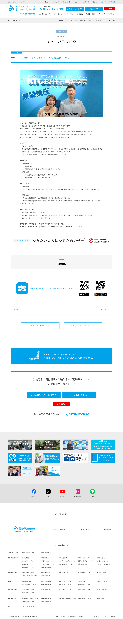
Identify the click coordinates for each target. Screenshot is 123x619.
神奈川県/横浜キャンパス (65, 564)
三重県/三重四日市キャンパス (29, 575)
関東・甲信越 (73, 20)
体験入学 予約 (94, 9)
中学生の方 (48, 2)
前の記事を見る (17, 310)
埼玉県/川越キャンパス (84, 558)
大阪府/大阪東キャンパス (84, 581)
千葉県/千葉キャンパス (47, 561)
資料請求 (109, 9)
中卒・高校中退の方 (67, 2)
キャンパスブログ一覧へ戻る (83, 325)
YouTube (62, 497)
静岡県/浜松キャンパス (65, 572)
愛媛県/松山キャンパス (28, 593)
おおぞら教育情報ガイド (62, 514)
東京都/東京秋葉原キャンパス (67, 561)
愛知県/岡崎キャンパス (84, 572)
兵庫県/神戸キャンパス (65, 584)
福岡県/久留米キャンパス (84, 598)
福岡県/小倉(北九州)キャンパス (30, 598)
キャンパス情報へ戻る (41, 325)
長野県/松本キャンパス (47, 567)
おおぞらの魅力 (58, 14)
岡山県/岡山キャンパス (28, 589)
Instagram (77, 497)
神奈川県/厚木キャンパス (103, 564)
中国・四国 (98, 20)
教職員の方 (86, 2)
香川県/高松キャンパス (102, 589)
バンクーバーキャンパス (28, 607)
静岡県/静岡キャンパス (47, 572)
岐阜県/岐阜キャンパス (47, 575)
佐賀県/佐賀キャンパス (103, 598)
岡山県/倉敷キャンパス (47, 589)
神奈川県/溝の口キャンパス (48, 564)
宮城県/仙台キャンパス (28, 552)
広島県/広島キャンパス (84, 589)
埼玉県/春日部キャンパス (65, 558)
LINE (92, 497)
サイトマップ (105, 616)
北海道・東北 (63, 20)
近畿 (90, 20)
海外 (114, 20)
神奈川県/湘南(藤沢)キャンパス (86, 564)
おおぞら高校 (22, 10)
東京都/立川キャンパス (102, 561)
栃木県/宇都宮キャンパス (28, 558)
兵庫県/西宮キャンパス (47, 584)
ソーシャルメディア (94, 616)
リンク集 (113, 616)
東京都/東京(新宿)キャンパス (85, 561)
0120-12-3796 (52, 9)
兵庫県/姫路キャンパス (84, 584)
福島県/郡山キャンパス (47, 552)
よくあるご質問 (83, 529)
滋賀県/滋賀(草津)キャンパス (29, 581)
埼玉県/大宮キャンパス (102, 558)
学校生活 (80, 14)
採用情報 (63, 616)
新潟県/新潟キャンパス (28, 567)
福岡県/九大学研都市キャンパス (67, 598)
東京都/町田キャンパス (28, 564)
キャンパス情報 (13, 20)
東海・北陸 (83, 20)
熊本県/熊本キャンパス (47, 601)
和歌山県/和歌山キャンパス (29, 584)
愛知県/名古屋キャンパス (103, 572)
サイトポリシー (83, 616)
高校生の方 (56, 2)
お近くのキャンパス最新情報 (107, 2)
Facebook (34, 497)
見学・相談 (101, 14)
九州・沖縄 (107, 20)
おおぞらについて (44, 14)
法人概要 (56, 616)
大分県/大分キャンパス (28, 601)
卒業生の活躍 (90, 14)
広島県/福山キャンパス (65, 589)
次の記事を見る (106, 310)
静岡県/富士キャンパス (28, 572)
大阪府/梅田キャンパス (65, 581)
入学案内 (111, 14)
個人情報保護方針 (72, 616)
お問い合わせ (107, 529)
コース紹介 (70, 14)
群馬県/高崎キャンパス (47, 558)
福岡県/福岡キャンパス (47, 598)
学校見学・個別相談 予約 (74, 9)
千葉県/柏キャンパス (27, 561)
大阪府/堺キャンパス (101, 581)
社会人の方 (78, 2)
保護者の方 (95, 2)
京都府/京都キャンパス (47, 581)
